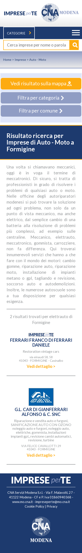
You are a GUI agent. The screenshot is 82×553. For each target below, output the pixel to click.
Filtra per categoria (41, 98)
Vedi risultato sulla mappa (41, 83)
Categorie (19, 33)
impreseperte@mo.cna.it (52, 502)
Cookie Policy (34, 506)
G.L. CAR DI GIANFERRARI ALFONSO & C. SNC (41, 412)
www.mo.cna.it (22, 502)
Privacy (52, 506)
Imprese (20, 59)
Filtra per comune (41, 111)
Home (7, 59)
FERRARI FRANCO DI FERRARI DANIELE (41, 342)
